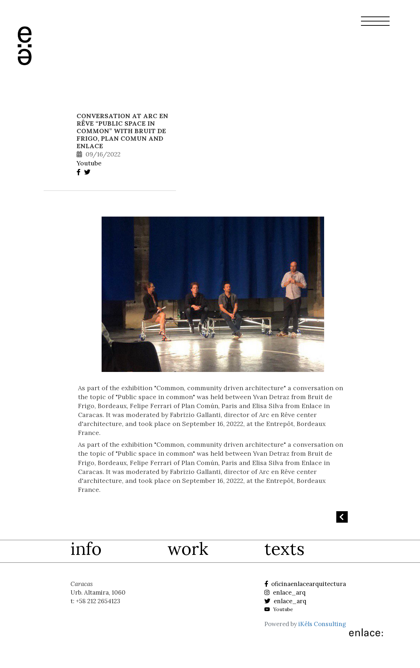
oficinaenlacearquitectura (305, 584)
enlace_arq (285, 592)
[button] (375, 25)
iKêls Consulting (322, 624)
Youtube (89, 163)
